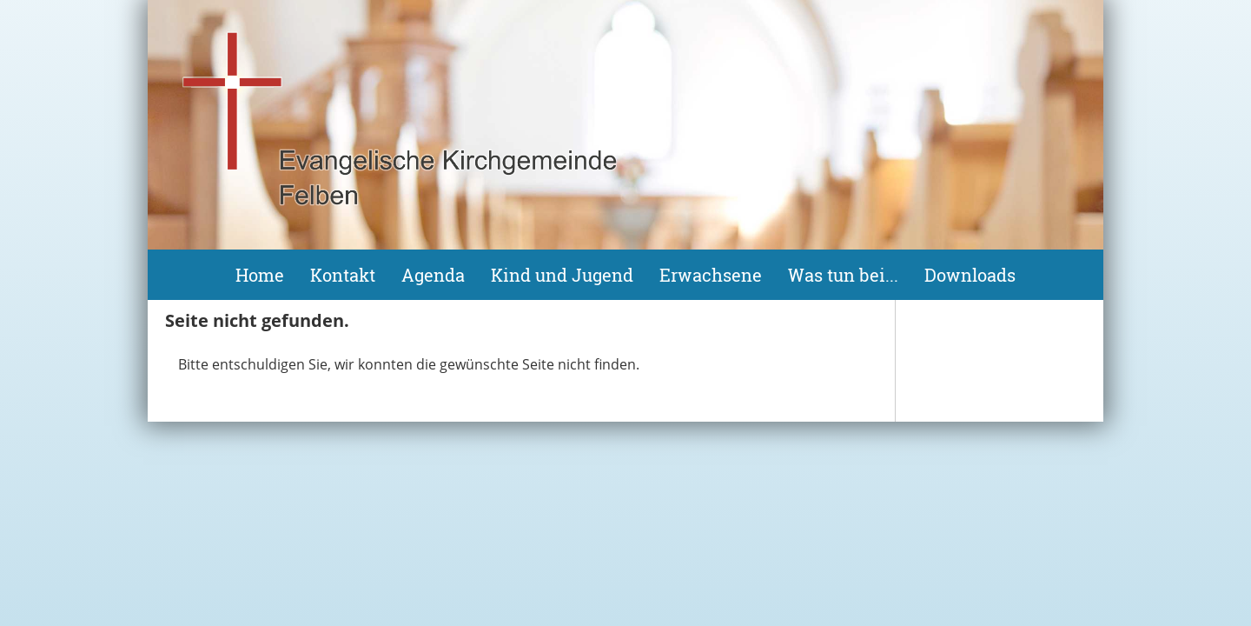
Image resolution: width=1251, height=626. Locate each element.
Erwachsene (710, 274)
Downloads (970, 274)
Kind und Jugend (562, 274)
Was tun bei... (843, 274)
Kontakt (342, 274)
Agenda (433, 274)
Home (259, 274)
